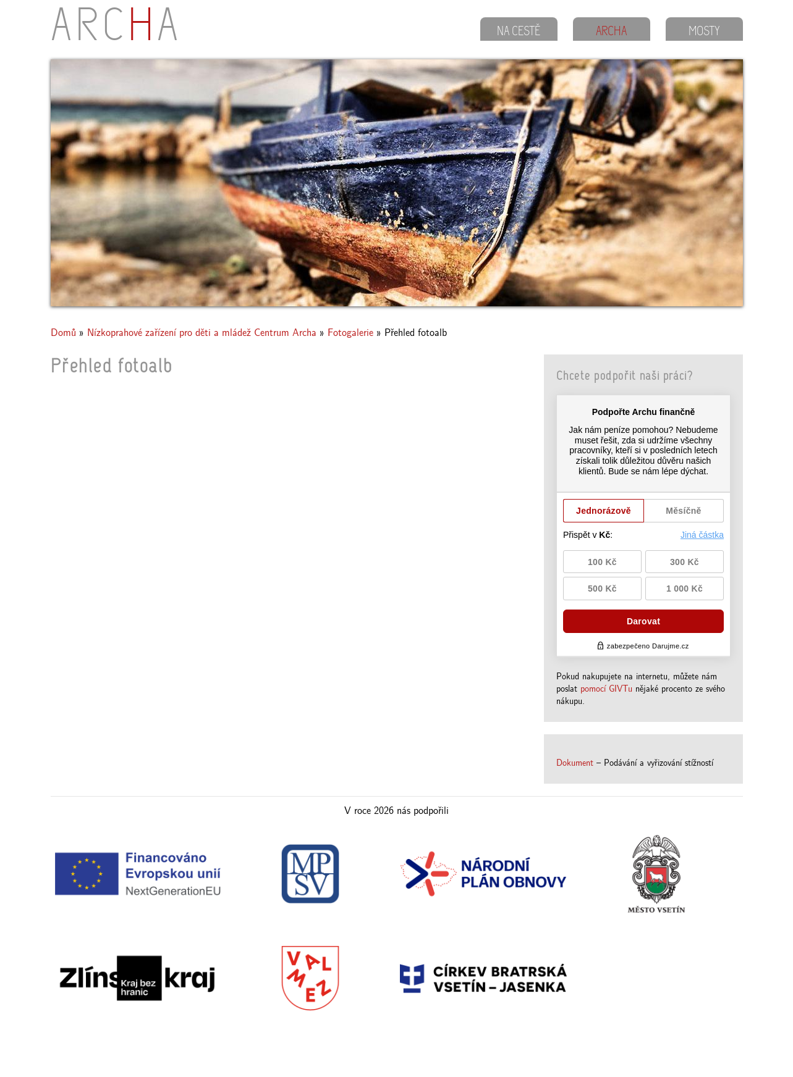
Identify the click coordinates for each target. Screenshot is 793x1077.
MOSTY (704, 32)
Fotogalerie (350, 332)
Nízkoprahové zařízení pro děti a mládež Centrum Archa (201, 332)
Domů (63, 332)
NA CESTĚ (518, 32)
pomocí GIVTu (606, 688)
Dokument (574, 762)
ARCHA (611, 32)
